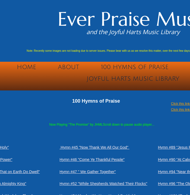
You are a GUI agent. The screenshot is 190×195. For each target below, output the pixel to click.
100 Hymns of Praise (135, 67)
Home (26, 67)
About (68, 67)
